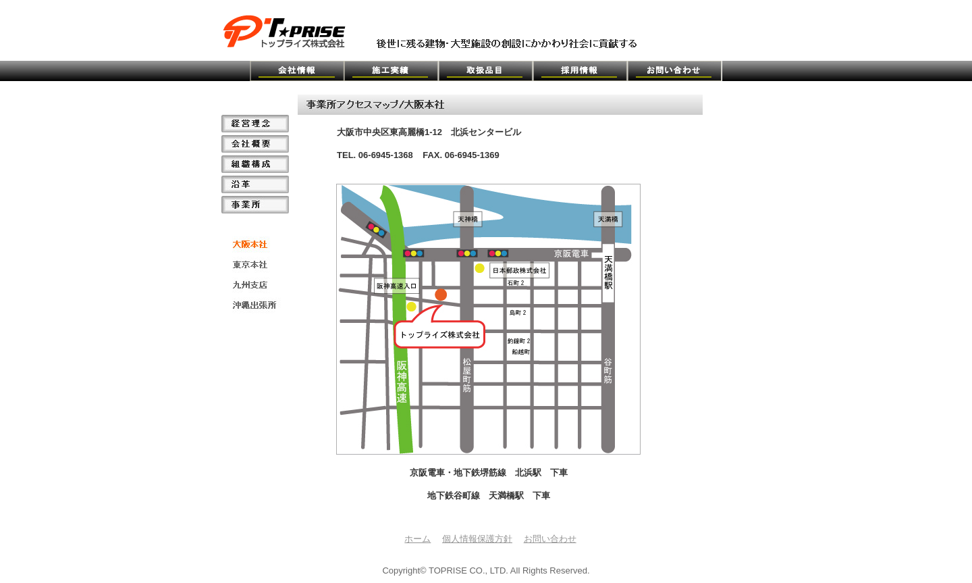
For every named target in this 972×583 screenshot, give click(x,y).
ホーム (417, 539)
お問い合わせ (550, 539)
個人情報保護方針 (477, 539)
